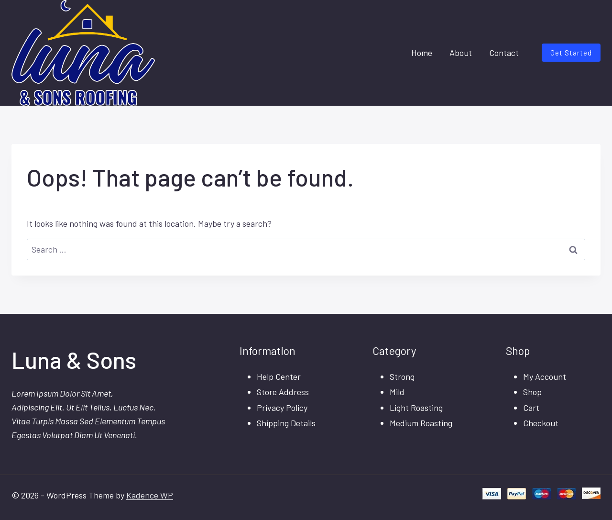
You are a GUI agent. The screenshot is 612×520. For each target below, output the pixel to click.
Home (421, 52)
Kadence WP (149, 495)
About (460, 52)
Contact (504, 52)
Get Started (571, 52)
